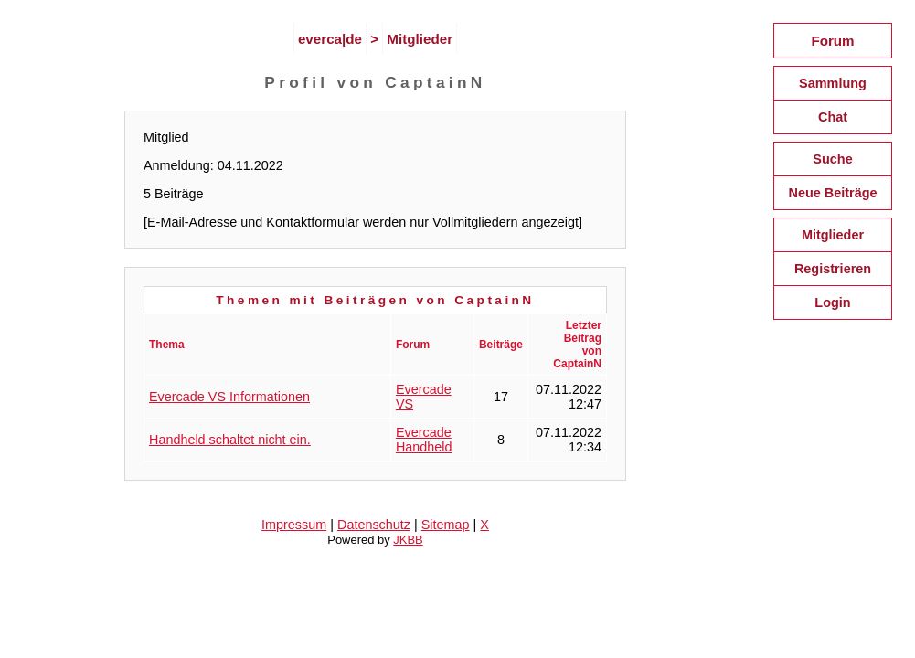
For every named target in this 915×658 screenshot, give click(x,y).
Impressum (293, 524)
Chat (832, 117)
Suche (832, 159)
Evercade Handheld (424, 439)
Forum (832, 40)
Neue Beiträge (832, 193)
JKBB (407, 540)
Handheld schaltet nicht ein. (230, 439)
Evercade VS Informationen (229, 396)
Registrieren (832, 268)
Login (832, 302)
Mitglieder (419, 39)
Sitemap (445, 524)
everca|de (330, 39)
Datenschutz (373, 524)
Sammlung (833, 83)
